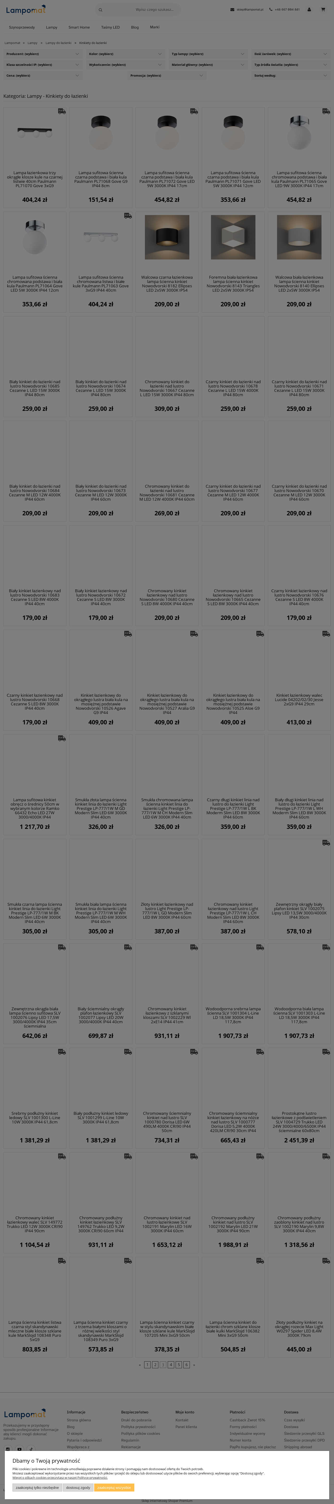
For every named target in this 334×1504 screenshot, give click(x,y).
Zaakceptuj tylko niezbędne (37, 1488)
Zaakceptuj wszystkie (114, 1488)
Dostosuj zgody (78, 1488)
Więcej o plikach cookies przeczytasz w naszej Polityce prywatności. (60, 1477)
